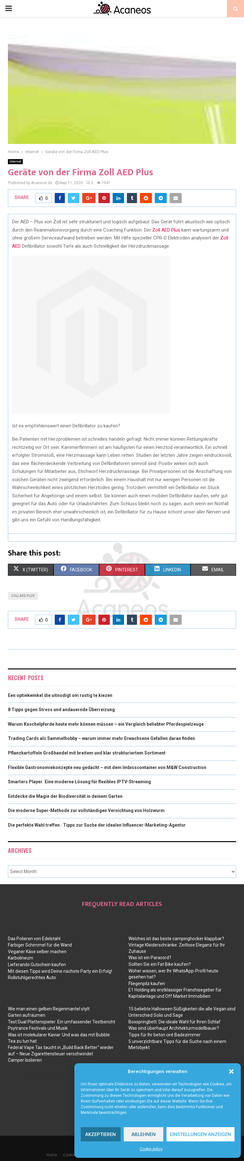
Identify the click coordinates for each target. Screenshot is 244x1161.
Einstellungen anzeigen (200, 1134)
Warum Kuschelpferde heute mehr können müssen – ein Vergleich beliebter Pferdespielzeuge (106, 724)
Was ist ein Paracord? (149, 957)
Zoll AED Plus (165, 230)
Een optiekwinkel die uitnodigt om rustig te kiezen (60, 695)
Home (52, 1155)
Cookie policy (151, 1149)
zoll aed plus (23, 596)
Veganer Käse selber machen (37, 951)
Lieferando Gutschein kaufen (37, 964)
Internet (15, 161)
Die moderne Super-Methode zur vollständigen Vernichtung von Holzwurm (86, 810)
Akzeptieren (100, 1134)
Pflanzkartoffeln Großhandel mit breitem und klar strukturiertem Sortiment (87, 752)
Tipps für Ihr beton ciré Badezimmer (164, 1034)
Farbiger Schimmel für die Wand (40, 944)
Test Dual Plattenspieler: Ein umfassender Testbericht (61, 1021)
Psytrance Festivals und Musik (38, 1028)
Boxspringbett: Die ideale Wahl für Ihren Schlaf (174, 1021)
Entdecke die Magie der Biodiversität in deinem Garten (65, 796)
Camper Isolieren (25, 1060)
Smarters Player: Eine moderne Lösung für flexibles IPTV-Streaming (79, 781)
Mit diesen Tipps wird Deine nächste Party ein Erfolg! (60, 971)
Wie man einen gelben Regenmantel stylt (49, 1008)
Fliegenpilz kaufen (146, 983)
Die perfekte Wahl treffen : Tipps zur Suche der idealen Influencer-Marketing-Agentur (97, 825)
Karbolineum (20, 957)
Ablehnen (143, 1134)
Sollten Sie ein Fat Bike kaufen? (159, 964)
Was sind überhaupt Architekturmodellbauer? (173, 1028)
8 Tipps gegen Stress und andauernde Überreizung (61, 709)
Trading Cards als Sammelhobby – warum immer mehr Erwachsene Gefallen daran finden (101, 738)
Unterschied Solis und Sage (155, 1015)
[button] (231, 1071)
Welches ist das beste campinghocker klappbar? (176, 938)
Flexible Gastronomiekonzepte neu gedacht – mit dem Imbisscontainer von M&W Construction (107, 767)
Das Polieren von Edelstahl (34, 938)
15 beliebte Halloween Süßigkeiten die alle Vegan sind (181, 1008)
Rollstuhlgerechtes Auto (32, 977)
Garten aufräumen (26, 1015)
